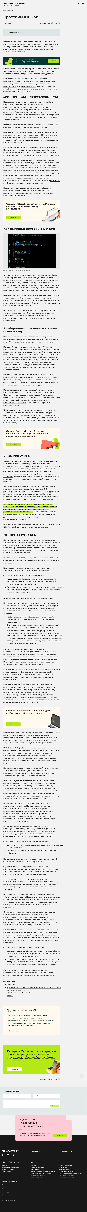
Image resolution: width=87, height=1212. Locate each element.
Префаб (36, 1015)
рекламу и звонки (39, 1135)
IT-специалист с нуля (37, 1167)
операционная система (14, 403)
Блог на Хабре (6, 1171)
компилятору (9, 86)
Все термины (13, 1031)
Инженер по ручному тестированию (70, 1173)
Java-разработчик (65, 1169)
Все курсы (34, 1165)
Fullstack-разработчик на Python (41, 1173)
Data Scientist (35, 1169)
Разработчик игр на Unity (67, 1171)
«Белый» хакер (63, 1167)
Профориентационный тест (10, 1167)
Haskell (10, 996)
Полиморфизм (28, 1021)
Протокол (11, 1018)
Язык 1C (11, 984)
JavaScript (8, 476)
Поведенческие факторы (40, 1023)
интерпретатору (28, 86)
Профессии (5, 1185)
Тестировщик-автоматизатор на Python (43, 1171)
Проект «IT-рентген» (8, 1169)
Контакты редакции (8, 1195)
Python (33, 303)
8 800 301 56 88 (37, 1151)
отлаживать (27, 514)
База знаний (6, 1191)
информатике (34, 733)
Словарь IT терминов (8, 1193)
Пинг (9, 1015)
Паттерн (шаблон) (45, 1021)
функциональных (11, 677)
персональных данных (43, 1134)
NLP (42, 135)
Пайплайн (23, 1018)
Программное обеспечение (20, 1026)
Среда (4, 1189)
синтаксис (55, 180)
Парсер (26, 1015)
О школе (4, 1165)
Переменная (13, 1021)
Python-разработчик (65, 1165)
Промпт (17, 1015)
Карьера (4, 1187)
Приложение (36, 1018)
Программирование (16, 1023)
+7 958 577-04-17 (66, 1151)
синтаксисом (9, 543)
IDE (45, 489)
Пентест (45, 1015)
